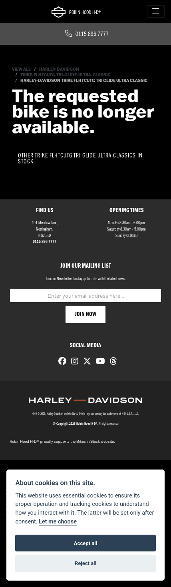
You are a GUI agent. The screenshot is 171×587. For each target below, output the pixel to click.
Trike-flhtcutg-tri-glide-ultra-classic (65, 75)
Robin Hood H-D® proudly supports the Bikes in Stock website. (62, 441)
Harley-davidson (59, 69)
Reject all (85, 563)
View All (21, 69)
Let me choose (58, 521)
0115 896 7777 (87, 34)
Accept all (85, 543)
